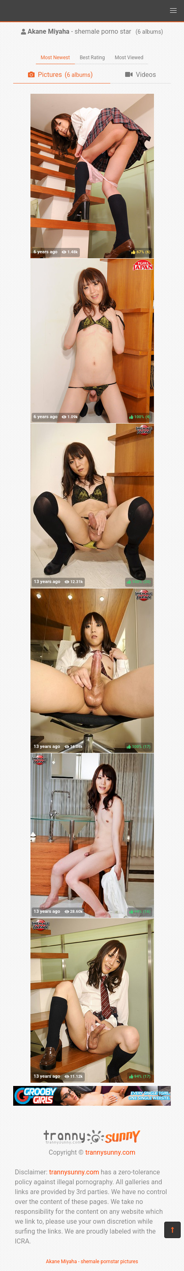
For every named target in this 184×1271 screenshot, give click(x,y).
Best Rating (92, 57)
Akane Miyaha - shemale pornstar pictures (92, 1261)
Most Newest (55, 57)
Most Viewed (129, 57)
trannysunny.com (110, 1152)
